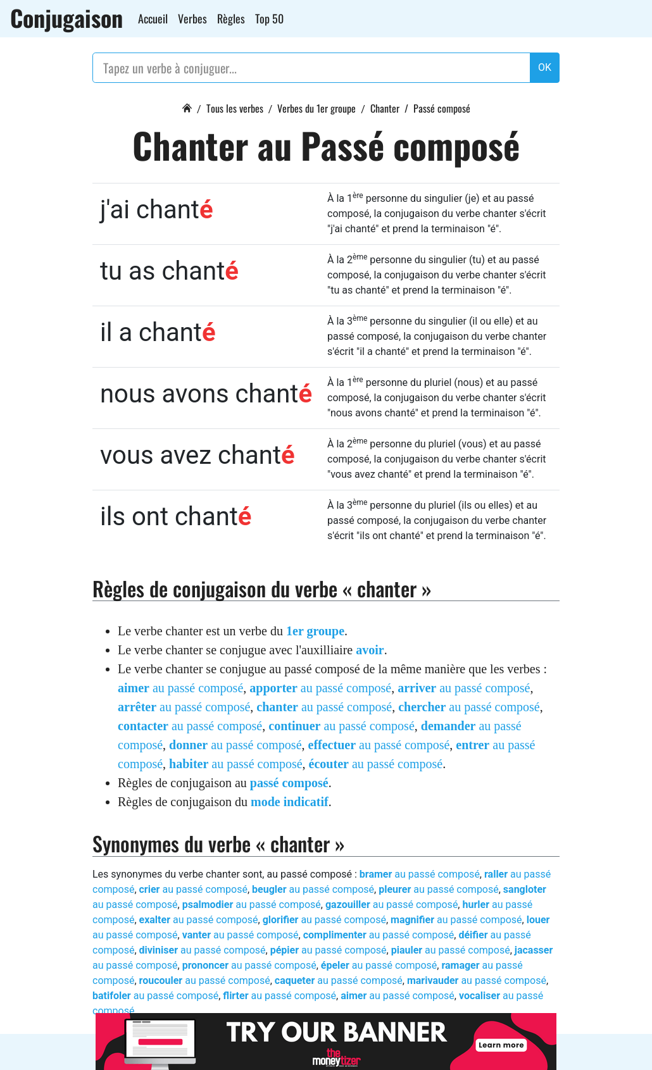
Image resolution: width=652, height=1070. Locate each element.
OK (544, 67)
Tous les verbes (234, 108)
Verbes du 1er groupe (316, 108)
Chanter (384, 108)
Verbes (192, 18)
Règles (231, 18)
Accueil (153, 18)
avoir (370, 650)
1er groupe (315, 631)
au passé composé (180, 688)
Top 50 (269, 18)
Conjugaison (66, 18)
